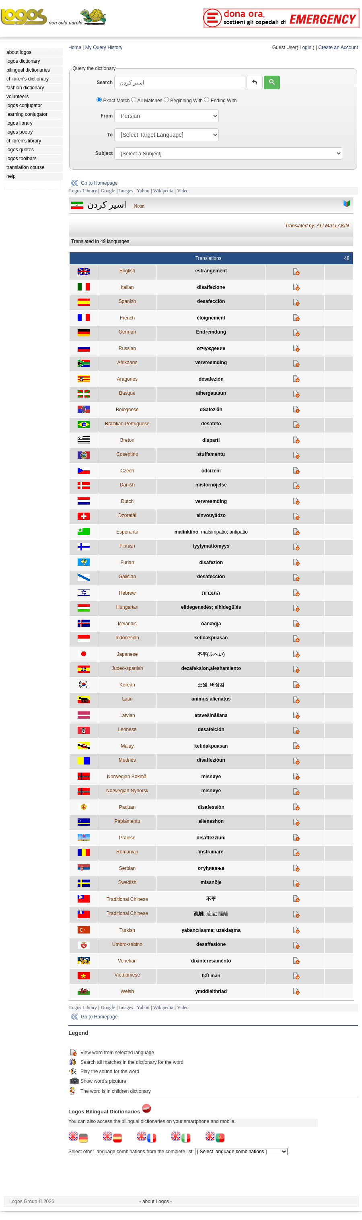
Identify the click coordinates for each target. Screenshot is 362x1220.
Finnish (127, 546)
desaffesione (211, 944)
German (127, 332)
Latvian (127, 715)
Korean (127, 685)
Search (105, 82)
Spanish (127, 301)
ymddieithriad (211, 991)
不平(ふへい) (211, 654)
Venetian (127, 961)
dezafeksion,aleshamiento (211, 668)
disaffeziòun (211, 760)
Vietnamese (127, 975)
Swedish (127, 882)
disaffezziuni (211, 838)
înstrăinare (211, 852)
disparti (211, 440)
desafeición (211, 729)
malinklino (186, 532)
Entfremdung (211, 332)
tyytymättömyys (211, 546)
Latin (127, 699)
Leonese (127, 729)
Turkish (127, 930)
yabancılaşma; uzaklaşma (211, 930)
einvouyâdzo (211, 515)
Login (305, 47)
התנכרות (211, 593)
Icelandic (127, 623)
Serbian (127, 868)
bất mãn (211, 976)
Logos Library (83, 191)
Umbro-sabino (127, 944)
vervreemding (211, 362)
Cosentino (127, 454)
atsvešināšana (211, 715)
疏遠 (211, 914)
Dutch (127, 501)
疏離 (199, 914)
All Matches (147, 100)
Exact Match (114, 100)
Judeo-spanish (127, 668)
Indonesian (127, 638)
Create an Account (338, 47)
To (110, 135)
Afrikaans (127, 362)
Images (126, 191)
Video (183, 191)
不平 (211, 899)
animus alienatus (210, 699)
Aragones (127, 379)
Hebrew (127, 593)
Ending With (220, 100)
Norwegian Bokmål (127, 776)
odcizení (211, 471)
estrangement (211, 271)
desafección (211, 301)
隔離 (223, 914)
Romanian (127, 852)
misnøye (211, 776)
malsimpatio (214, 532)
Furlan (127, 562)
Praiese (127, 838)
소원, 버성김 (210, 685)
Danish (127, 485)
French (127, 318)
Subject (104, 153)
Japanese (127, 654)
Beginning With (184, 100)
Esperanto (127, 532)
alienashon (211, 821)
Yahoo (143, 191)
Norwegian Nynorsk (127, 790)
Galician (127, 576)
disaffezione (211, 287)
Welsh (127, 991)
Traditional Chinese (127, 899)
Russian (127, 348)
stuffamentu (211, 454)
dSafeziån (211, 409)
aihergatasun (211, 393)
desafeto (211, 424)
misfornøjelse (211, 485)
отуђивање (211, 868)
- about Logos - (156, 1201)
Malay (127, 746)
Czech (127, 471)
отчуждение (211, 348)
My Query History (104, 47)
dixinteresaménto (211, 961)
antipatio (238, 532)
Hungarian (127, 607)
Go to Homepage (99, 183)
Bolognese (127, 409)
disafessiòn (211, 807)
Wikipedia (163, 191)
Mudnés (127, 760)
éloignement (211, 318)
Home (74, 47)
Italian (127, 287)
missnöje (211, 882)
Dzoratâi (127, 515)
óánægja (211, 623)
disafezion (211, 562)
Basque (127, 393)
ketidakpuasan (211, 638)
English (127, 271)
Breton (127, 440)
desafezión (211, 379)
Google (108, 191)
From (107, 116)
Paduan (127, 807)
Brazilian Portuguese (127, 424)
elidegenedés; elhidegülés (211, 607)
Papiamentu (127, 821)
